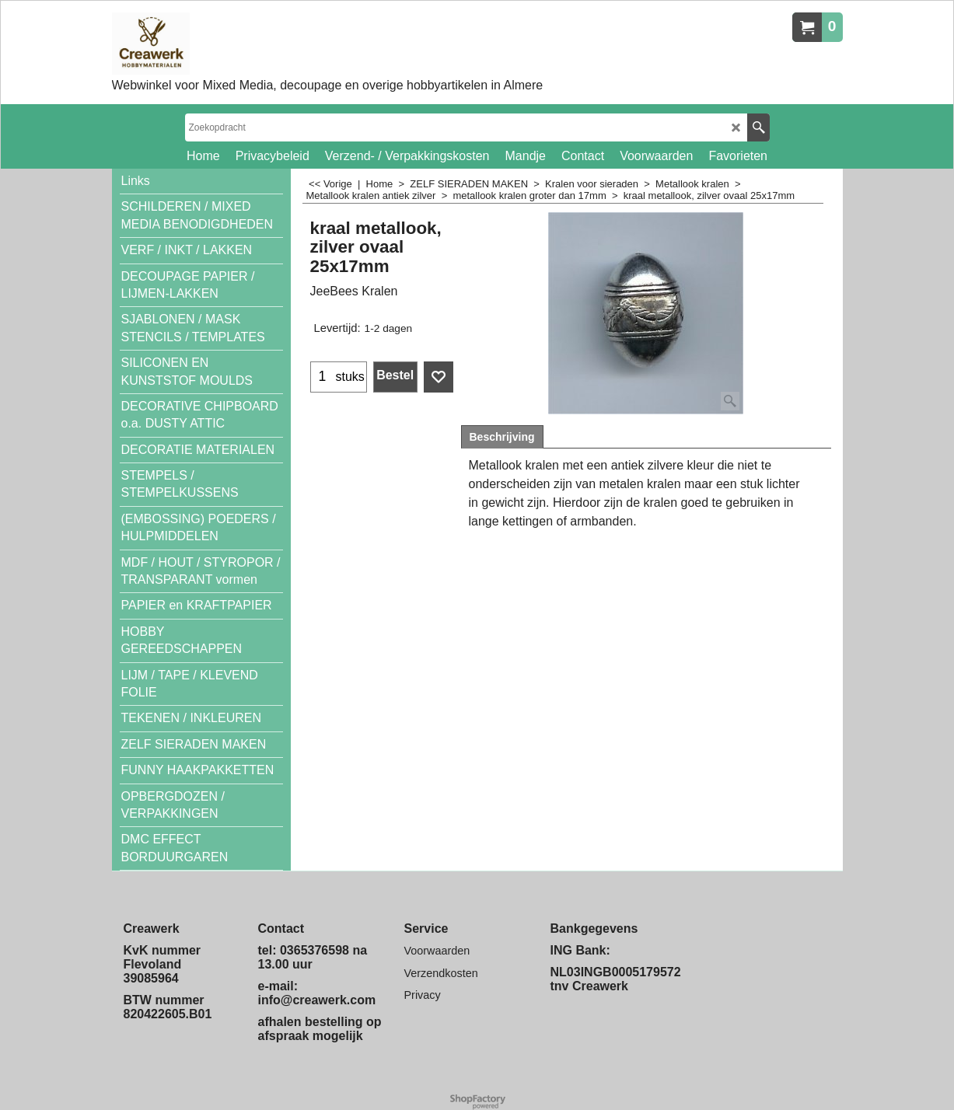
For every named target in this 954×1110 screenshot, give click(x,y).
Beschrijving (502, 437)
